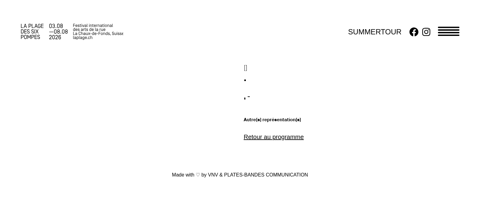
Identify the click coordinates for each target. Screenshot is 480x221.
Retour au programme (274, 137)
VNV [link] (213, 174)
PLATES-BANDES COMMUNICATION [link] (266, 174)
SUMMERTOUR (375, 32)
